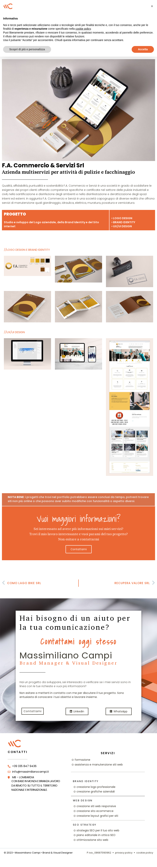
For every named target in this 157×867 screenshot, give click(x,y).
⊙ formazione (81, 760)
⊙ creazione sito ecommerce (93, 811)
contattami (79, 549)
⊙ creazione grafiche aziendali (94, 791)
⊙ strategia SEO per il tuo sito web (96, 830)
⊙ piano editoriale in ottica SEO (94, 835)
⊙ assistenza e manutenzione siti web (97, 764)
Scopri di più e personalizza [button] (27, 49)
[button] (152, 6)
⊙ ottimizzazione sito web (90, 840)
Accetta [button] (143, 49)
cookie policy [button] (83, 28)
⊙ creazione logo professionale (94, 787)
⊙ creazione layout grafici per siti (95, 816)
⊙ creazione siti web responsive (94, 806)
